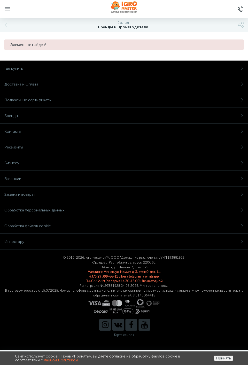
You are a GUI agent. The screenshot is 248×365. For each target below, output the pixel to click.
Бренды (124, 115)
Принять (223, 358)
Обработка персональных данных (124, 210)
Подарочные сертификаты (124, 100)
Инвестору (124, 241)
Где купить (124, 68)
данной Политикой (61, 360)
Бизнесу (124, 163)
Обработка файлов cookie (124, 226)
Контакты (124, 131)
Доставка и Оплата (124, 84)
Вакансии (124, 178)
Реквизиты (124, 147)
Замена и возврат (124, 194)
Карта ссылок (124, 335)
